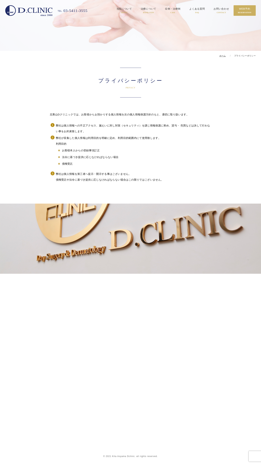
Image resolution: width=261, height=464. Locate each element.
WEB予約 (244, 10)
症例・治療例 (173, 10)
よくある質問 (197, 10)
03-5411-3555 (73, 10)
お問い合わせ (221, 10)
